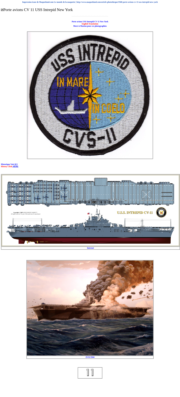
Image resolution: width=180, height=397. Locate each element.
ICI (16, 164)
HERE (15, 166)
